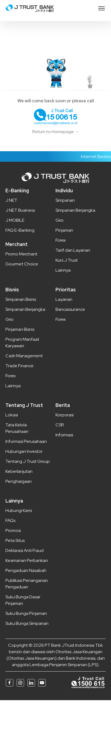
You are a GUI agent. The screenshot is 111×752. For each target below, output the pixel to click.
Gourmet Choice (21, 264)
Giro (60, 220)
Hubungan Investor (24, 451)
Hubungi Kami (18, 510)
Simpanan (65, 200)
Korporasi (65, 415)
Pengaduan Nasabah (25, 570)
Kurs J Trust (67, 260)
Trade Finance (19, 366)
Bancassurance (70, 309)
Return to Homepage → (55, 131)
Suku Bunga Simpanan (26, 623)
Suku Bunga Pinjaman (26, 613)
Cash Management (24, 356)
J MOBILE (14, 220)
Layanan (64, 299)
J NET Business (20, 210)
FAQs (10, 520)
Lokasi (11, 415)
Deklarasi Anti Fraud (24, 550)
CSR (60, 425)
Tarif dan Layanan (73, 250)
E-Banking (17, 190)
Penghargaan (18, 481)
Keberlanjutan (18, 471)
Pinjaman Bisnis (19, 329)
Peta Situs (15, 540)
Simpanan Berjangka (75, 210)
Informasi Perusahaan (26, 441)
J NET (11, 200)
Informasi (64, 435)
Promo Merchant (21, 254)
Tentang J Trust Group (27, 461)
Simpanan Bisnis (20, 299)
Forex (61, 240)
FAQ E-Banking (19, 230)
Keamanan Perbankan (26, 560)
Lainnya (63, 270)
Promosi (13, 530)
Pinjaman (64, 230)
